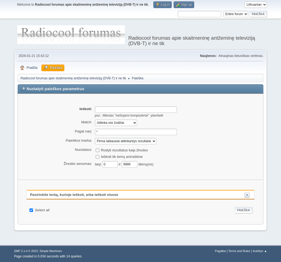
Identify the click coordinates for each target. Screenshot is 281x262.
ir (120, 164)
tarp (98, 164)
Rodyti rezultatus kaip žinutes (124, 150)
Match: (86, 122)
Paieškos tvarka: (79, 140)
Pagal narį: (83, 131)
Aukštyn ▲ (260, 251)
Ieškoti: (86, 109)
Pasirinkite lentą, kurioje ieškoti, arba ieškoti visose (74, 195)
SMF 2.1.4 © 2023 (26, 251)
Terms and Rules (239, 251)
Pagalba (220, 251)
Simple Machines (50, 251)
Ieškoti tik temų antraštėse (122, 157)
